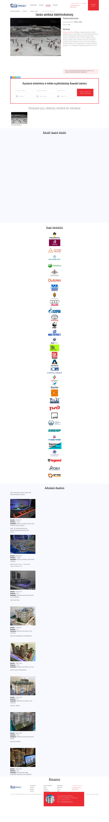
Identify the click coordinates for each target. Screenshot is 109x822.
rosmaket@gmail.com (75, 5)
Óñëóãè (41, 5)
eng (85, 3)
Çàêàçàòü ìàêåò (93, 5)
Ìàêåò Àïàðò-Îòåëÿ (15, 600)
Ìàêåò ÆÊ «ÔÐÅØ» (15, 706)
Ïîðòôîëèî (48, 5)
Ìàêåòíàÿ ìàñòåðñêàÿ (15, 11)
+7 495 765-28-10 (75, 3)
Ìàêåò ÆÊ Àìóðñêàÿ (15, 741)
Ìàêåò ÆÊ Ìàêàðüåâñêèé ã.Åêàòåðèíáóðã (21, 636)
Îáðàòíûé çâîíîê (73, 7)
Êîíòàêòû (55, 5)
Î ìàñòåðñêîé (33, 5)
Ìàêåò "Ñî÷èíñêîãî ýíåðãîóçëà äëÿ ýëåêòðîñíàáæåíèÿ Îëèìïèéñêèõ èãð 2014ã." (19, 530)
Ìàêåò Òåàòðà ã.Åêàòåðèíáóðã (18, 670)
